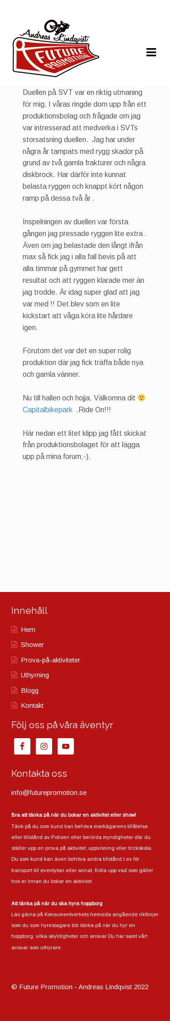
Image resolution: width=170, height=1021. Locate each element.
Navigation (151, 52)
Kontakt (32, 705)
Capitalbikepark (48, 410)
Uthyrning (35, 675)
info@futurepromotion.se (49, 792)
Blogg (30, 690)
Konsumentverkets (66, 914)
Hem (28, 629)
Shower (32, 644)
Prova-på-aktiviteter (50, 660)
